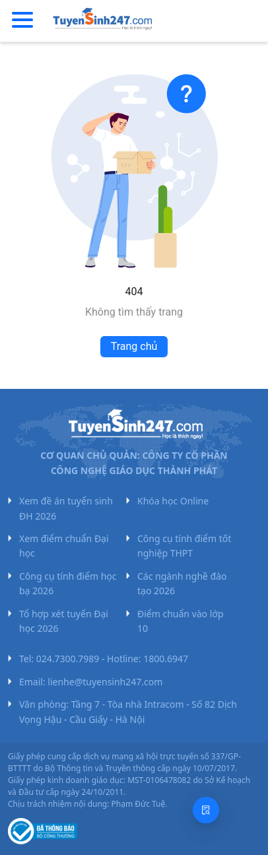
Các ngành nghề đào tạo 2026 (182, 583)
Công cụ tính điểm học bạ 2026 (68, 583)
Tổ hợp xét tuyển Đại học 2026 (63, 620)
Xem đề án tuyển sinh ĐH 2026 (66, 508)
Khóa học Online (173, 501)
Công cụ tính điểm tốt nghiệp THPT (184, 545)
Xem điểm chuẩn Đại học (64, 545)
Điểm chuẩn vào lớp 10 (180, 620)
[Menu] (22, 20)
